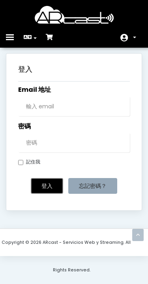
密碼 (24, 126)
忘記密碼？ (93, 186)
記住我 (29, 161)
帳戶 (134, 37)
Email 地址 (34, 89)
